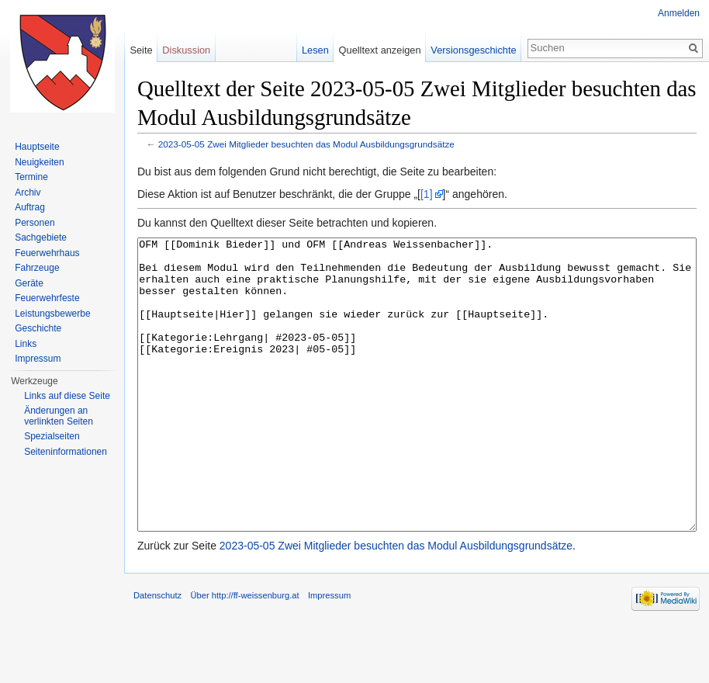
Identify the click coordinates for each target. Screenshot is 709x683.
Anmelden (679, 13)
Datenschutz (157, 653)
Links (25, 343)
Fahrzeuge (37, 267)
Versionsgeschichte (473, 50)
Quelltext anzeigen (380, 50)
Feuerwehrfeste (47, 298)
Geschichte (38, 328)
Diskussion (186, 50)
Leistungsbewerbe (52, 313)
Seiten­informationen (65, 451)
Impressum (38, 358)
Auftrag (30, 207)
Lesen (315, 50)
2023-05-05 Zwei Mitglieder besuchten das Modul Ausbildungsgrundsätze (306, 144)
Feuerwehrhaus (47, 253)
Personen (34, 222)
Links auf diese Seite (67, 395)
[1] (426, 194)
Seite (141, 50)
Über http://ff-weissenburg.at (244, 653)
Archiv (27, 192)
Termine (31, 177)
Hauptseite (37, 146)
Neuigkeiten (39, 162)
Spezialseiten (51, 436)
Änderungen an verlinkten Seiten (58, 416)
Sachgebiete (41, 237)
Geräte (29, 283)
